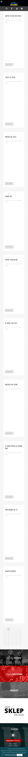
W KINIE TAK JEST (11, 323)
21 (8, 641)
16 (8, 638)
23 (16, 641)
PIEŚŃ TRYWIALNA (11, 259)
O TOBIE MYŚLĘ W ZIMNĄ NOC (13, 447)
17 (12, 638)
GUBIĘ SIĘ (8, 196)
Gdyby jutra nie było (13, 16)
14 (19, 635)
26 (8, 644)
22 (12, 641)
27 (12, 644)
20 (5, 641)
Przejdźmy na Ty (11, 509)
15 (5, 638)
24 (19, 641)
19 (19, 638)
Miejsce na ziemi (11, 384)
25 (5, 644)
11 (8, 635)
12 (12, 635)
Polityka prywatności (11, 755)
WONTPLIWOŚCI (10, 571)
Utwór (15, 20)
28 (16, 644)
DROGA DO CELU (10, 136)
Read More (9, 64)
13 (16, 635)
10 (5, 635)
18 (16, 638)
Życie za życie (10, 77)
